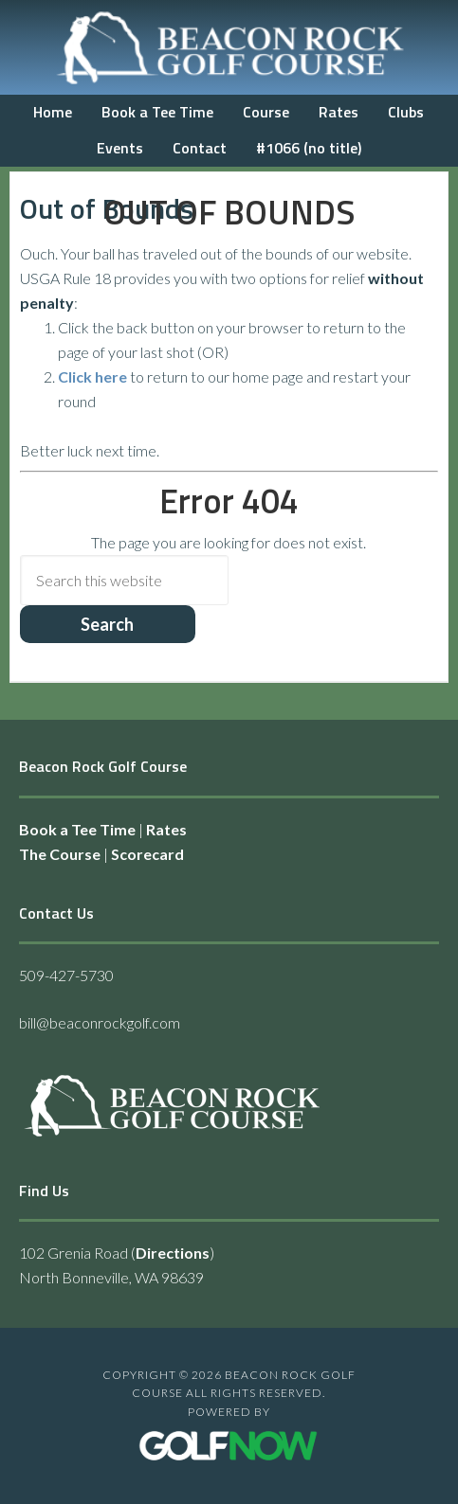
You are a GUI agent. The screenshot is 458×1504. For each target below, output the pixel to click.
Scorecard (147, 854)
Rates (166, 829)
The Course (60, 854)
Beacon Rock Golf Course (229, 47)
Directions (173, 1253)
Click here (92, 376)
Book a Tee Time (77, 829)
